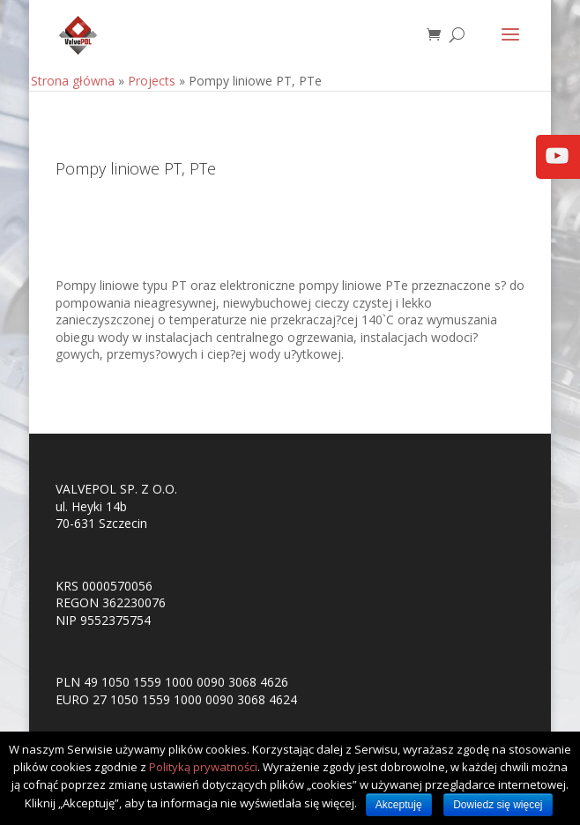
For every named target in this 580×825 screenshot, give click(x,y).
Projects (151, 80)
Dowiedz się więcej (497, 805)
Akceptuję (399, 805)
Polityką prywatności (203, 767)
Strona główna (73, 80)
